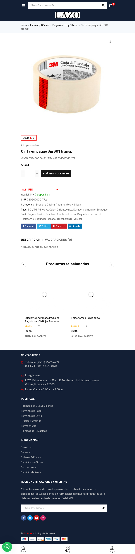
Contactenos (28, 467)
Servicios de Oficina (32, 462)
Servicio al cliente (31, 472)
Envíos (41, 214)
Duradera (78, 209)
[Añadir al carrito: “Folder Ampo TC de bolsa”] (82, 336)
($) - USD (27, 189)
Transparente (65, 219)
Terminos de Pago (31, 410)
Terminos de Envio (31, 415)
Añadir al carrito (57, 173)
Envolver (51, 214)
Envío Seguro (28, 214)
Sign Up (103, 508)
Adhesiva (43, 209)
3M (35, 209)
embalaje (90, 209)
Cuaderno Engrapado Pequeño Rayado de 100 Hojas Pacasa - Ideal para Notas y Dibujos (42, 321)
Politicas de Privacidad (34, 430)
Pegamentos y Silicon (65, 25)
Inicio (24, 25)
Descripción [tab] (30, 239)
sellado (52, 219)
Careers (25, 452)
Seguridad (41, 219)
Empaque (102, 209)
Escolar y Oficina (39, 25)
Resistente (27, 219)
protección (96, 214)
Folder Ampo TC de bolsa (85, 318)
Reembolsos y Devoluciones (37, 405)
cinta (69, 209)
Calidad (61, 209)
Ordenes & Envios (31, 457)
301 (30, 209)
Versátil (78, 219)
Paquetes (83, 214)
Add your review (30, 145)
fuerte (60, 214)
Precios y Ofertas (31, 420)
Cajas (52, 209)
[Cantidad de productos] (30, 173)
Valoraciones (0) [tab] (58, 239)
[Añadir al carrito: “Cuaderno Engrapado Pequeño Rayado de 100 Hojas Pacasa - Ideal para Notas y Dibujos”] (36, 336)
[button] (109, 41)
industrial (71, 214)
